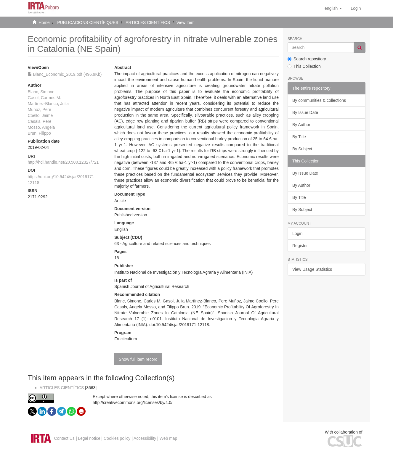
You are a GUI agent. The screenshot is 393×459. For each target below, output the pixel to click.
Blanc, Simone (41, 91)
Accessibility (145, 438)
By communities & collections (319, 100)
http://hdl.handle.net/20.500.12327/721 (63, 162)
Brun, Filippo (39, 133)
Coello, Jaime (40, 115)
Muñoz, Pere (39, 109)
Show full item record (138, 359)
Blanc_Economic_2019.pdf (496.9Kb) (65, 74)
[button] (333, 8)
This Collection (304, 66)
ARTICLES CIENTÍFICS (148, 22)
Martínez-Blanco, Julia (48, 103)
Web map (168, 438)
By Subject (302, 148)
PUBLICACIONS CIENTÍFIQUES (87, 22)
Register (300, 245)
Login (297, 233)
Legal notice (89, 438)
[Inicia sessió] (355, 8)
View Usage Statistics (312, 269)
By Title (299, 136)
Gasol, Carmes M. (44, 97)
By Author (301, 124)
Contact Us (64, 438)
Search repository (307, 59)
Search (295, 39)
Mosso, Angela (41, 127)
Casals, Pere (40, 121)
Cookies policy (117, 438)
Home (44, 22)
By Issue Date (305, 112)
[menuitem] (355, 8)
